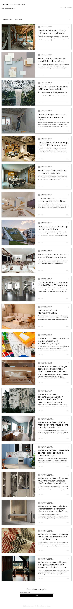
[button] (69, 20)
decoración (18, 19)
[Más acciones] (68, 27)
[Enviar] (36, 595)
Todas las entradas (6, 19)
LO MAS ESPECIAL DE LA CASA (13, 4)
